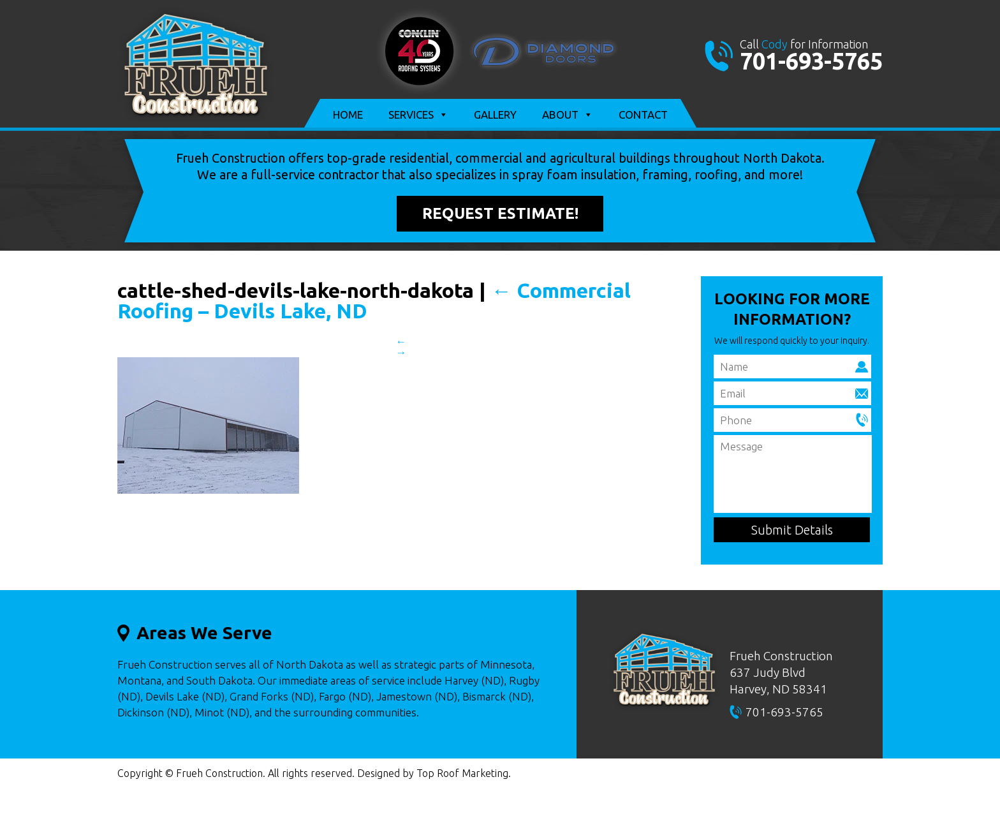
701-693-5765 (811, 61)
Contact (643, 114)
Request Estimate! (500, 213)
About (567, 115)
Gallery (495, 114)
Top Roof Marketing (462, 773)
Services (418, 115)
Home (348, 114)
